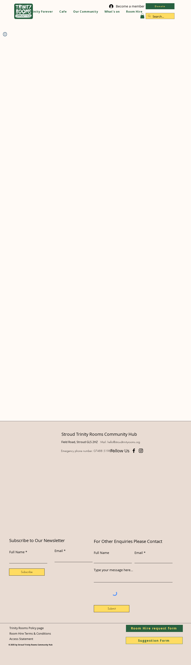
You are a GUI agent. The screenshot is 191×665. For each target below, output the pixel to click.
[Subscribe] (27, 572)
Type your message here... (113, 570)
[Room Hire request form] (154, 628)
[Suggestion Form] (154, 640)
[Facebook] (134, 451)
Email (138, 552)
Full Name (101, 552)
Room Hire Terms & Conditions (30, 633)
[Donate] (160, 6)
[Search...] (160, 16)
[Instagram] (141, 451)
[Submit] (111, 608)
